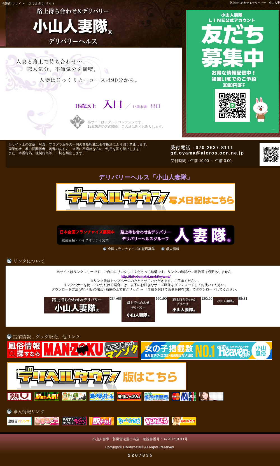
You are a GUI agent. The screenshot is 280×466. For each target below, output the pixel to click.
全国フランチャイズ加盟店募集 (131, 249)
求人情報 (172, 249)
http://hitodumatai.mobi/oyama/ (146, 276)
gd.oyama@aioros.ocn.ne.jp (207, 153)
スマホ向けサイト (41, 4)
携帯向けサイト (13, 4)
